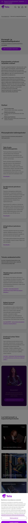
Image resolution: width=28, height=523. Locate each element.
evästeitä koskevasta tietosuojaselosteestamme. (13, 518)
